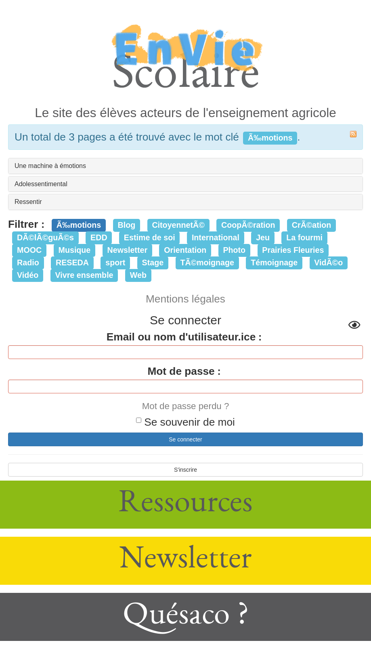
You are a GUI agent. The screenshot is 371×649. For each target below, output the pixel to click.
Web (138, 275)
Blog (126, 225)
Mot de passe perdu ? (185, 406)
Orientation (185, 250)
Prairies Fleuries (293, 250)
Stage (153, 262)
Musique (75, 250)
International (215, 237)
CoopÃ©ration (248, 225)
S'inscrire (185, 469)
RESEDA (72, 262)
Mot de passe (180, 371)
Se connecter (185, 439)
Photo (234, 250)
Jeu (263, 237)
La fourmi (304, 237)
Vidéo (27, 275)
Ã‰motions (79, 225)
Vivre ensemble (84, 275)
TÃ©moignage (207, 262)
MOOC (29, 250)
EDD (98, 237)
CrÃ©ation (311, 225)
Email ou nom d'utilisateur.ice (181, 337)
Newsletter (127, 250)
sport (115, 262)
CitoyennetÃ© (178, 225)
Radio (28, 262)
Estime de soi (149, 237)
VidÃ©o (328, 262)
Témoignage (274, 262)
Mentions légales (185, 299)
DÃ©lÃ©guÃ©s (45, 237)
